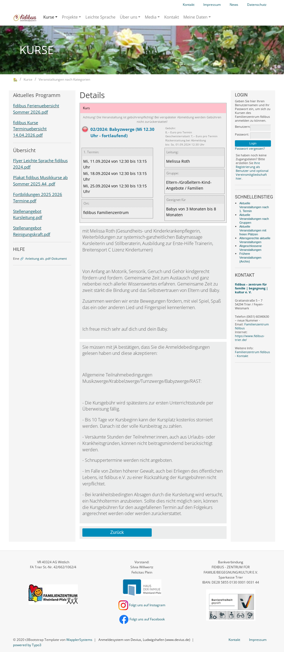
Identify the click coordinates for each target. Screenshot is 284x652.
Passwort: (242, 134)
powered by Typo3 (27, 645)
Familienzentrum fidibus (252, 326)
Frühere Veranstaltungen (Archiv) (250, 257)
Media (150, 17)
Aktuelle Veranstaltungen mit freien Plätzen (252, 230)
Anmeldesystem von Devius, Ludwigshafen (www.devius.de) (144, 639)
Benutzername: (242, 127)
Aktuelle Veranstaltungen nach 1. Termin (254, 207)
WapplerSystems (79, 639)
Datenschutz (257, 4)
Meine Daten (195, 17)
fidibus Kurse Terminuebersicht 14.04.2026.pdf (30, 129)
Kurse (48, 17)
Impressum (212, 4)
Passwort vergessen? (250, 148)
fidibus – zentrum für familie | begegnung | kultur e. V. (251, 288)
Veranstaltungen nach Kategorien (64, 79)
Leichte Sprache (100, 17)
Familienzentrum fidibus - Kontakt (252, 354)
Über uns (128, 17)
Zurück (117, 532)
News (234, 4)
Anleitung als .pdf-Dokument (46, 258)
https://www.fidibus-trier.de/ (250, 338)
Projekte (70, 17)
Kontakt (188, 4)
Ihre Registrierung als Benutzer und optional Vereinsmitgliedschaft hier (252, 170)
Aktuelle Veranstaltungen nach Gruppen (254, 218)
